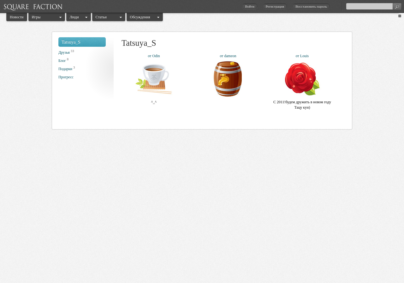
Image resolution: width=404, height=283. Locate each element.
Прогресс (66, 77)
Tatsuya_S (71, 42)
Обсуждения (140, 17)
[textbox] (373, 6)
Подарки (65, 69)
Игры (36, 17)
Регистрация (275, 6)
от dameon (228, 56)
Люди (74, 17)
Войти (249, 6)
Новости (17, 17)
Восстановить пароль (311, 6)
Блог (62, 60)
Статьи (101, 17)
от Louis (302, 56)
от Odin (154, 56)
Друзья (64, 52)
